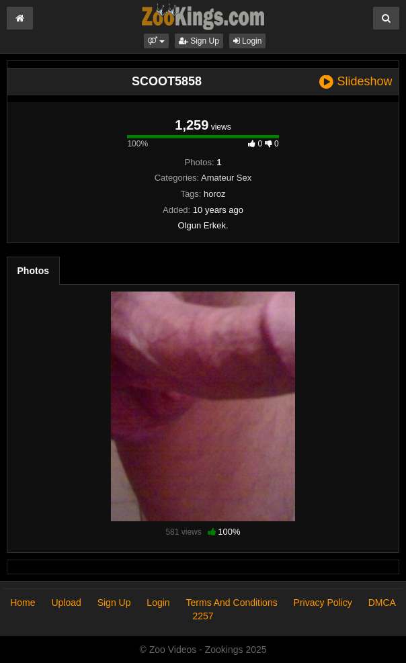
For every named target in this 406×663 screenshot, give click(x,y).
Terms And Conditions (232, 602)
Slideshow (355, 81)
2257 (202, 616)
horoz (215, 194)
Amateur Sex (226, 178)
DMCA (382, 602)
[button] (156, 41)
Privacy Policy (323, 602)
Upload (66, 602)
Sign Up (199, 41)
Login (247, 41)
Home (22, 602)
